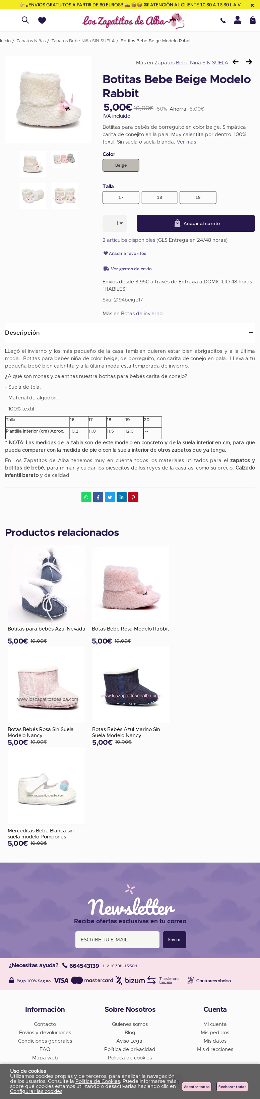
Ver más (186, 142)
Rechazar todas (232, 1086)
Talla (108, 186)
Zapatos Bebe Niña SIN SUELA (191, 62)
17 (121, 197)
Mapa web (45, 1057)
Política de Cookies (97, 1081)
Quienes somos (130, 1024)
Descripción (22, 333)
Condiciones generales (45, 1041)
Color (109, 154)
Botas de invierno (141, 313)
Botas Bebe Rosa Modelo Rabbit (130, 628)
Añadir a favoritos (124, 253)
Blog (130, 1032)
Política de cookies (130, 1057)
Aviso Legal (129, 1041)
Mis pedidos (215, 1032)
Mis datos (215, 1041)
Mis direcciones (215, 1049)
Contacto (45, 1024)
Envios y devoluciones (45, 1032)
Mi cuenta (215, 1024)
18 (159, 197)
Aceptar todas (196, 1086)
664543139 (80, 966)
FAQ (45, 1049)
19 (198, 197)
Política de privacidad (129, 1049)
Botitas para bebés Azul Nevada (46, 628)
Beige (121, 165)
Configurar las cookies (36, 1091)
